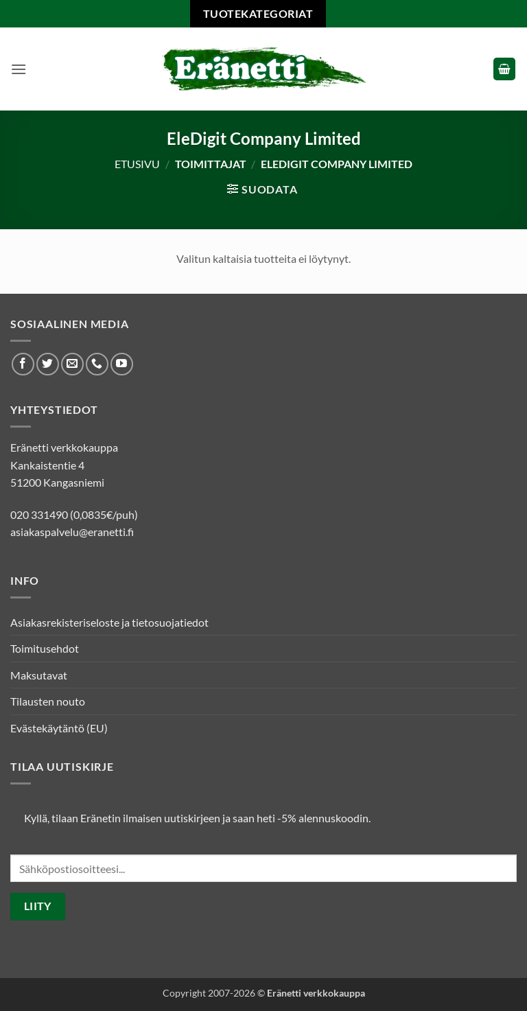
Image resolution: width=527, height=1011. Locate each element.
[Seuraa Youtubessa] (121, 364)
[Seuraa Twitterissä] (47, 364)
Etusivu (137, 163)
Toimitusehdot (44, 648)
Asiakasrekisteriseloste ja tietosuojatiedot (109, 622)
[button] (18, 69)
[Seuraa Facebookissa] (23, 364)
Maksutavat (38, 675)
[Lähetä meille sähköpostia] (72, 364)
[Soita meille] (97, 364)
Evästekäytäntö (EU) (59, 727)
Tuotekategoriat (258, 13)
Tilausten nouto (47, 701)
